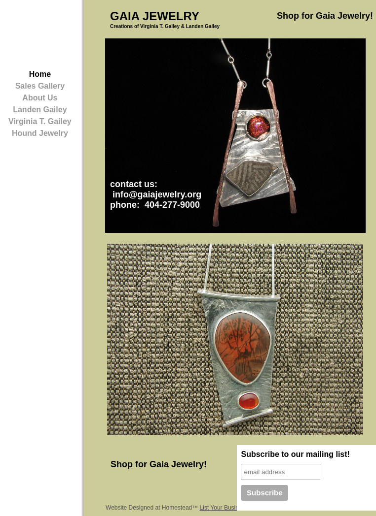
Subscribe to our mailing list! (295, 454)
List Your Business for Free (235, 507)
